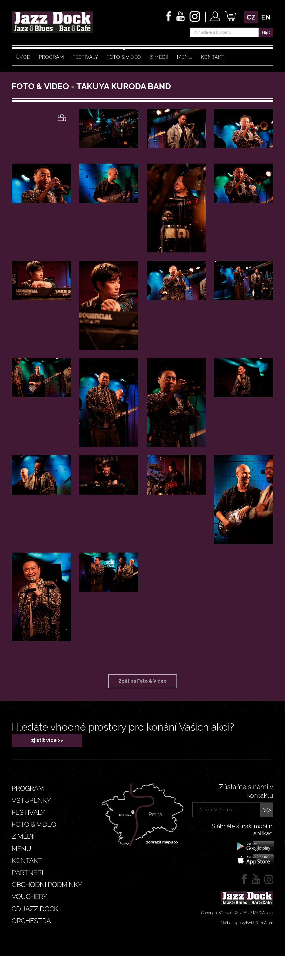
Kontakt (212, 57)
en (266, 17)
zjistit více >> (47, 740)
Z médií (158, 57)
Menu (184, 57)
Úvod (23, 57)
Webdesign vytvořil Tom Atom (247, 923)
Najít (266, 32)
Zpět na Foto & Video (143, 681)
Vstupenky (31, 800)
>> (266, 809)
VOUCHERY (29, 896)
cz (251, 17)
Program (51, 57)
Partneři (27, 873)
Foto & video (123, 57)
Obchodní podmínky (47, 884)
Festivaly (85, 57)
